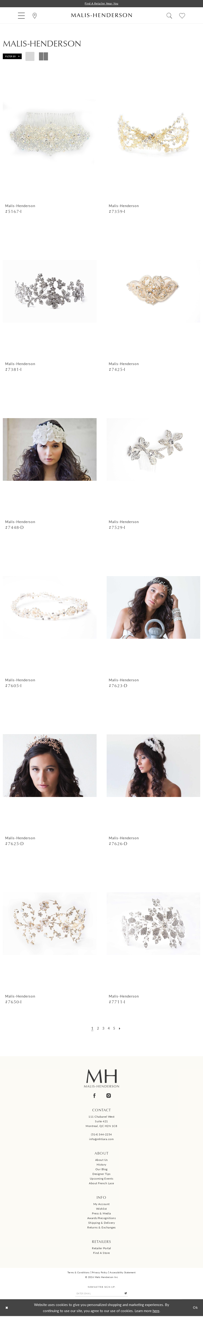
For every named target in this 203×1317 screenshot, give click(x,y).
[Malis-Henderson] (101, 16)
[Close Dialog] (7, 1309)
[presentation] (50, 133)
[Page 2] (97, 1028)
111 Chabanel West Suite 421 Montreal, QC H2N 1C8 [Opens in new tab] (101, 1121)
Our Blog (101, 1170)
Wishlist (101, 1209)
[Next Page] (121, 1028)
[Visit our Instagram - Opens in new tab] (108, 1095)
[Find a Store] (34, 15)
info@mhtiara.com (101, 1139)
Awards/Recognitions (101, 1218)
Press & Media (101, 1214)
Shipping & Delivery (101, 1223)
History (101, 1165)
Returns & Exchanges (101, 1228)
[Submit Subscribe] (128, 1294)
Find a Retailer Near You (101, 4)
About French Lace (101, 1184)
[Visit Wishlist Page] (182, 15)
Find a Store (101, 1253)
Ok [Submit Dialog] (195, 1308)
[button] (21, 15)
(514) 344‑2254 (101, 1135)
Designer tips (101, 1174)
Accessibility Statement (123, 1272)
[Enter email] (101, 1294)
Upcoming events (101, 1179)
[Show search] (169, 15)
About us (101, 1160)
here (156, 1311)
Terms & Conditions (78, 1272)
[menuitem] (21, 15)
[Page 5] (114, 1028)
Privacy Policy (100, 1272)
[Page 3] (103, 1028)
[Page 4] (109, 1028)
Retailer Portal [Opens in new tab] (101, 1249)
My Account (101, 1204)
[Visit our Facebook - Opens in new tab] (94, 1095)
